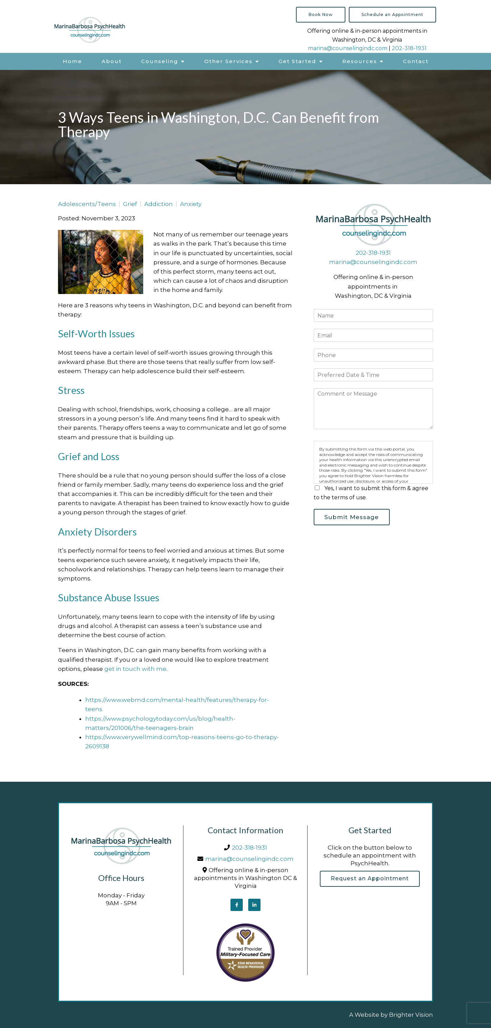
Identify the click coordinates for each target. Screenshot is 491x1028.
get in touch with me (135, 668)
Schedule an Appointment (392, 14)
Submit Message (353, 517)
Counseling (159, 61)
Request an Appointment (370, 879)
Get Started (297, 61)
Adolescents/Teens (87, 204)
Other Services (228, 61)
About (112, 61)
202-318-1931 (409, 48)
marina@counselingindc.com (347, 48)
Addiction (158, 204)
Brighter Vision (411, 1014)
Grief (130, 204)
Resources (359, 61)
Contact (416, 61)
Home (72, 61)
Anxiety (191, 204)
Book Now (321, 14)
